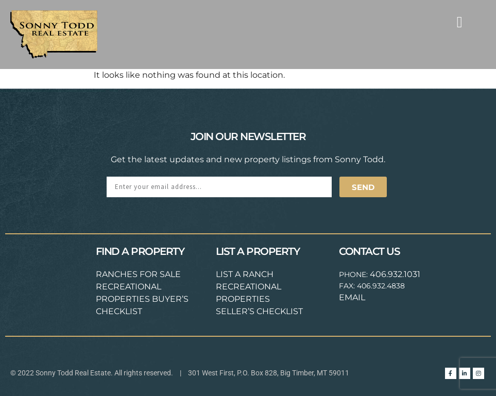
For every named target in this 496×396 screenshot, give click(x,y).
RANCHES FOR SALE (138, 274)
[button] (459, 21)
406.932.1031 (395, 274)
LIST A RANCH (244, 274)
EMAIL (352, 297)
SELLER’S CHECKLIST (259, 311)
